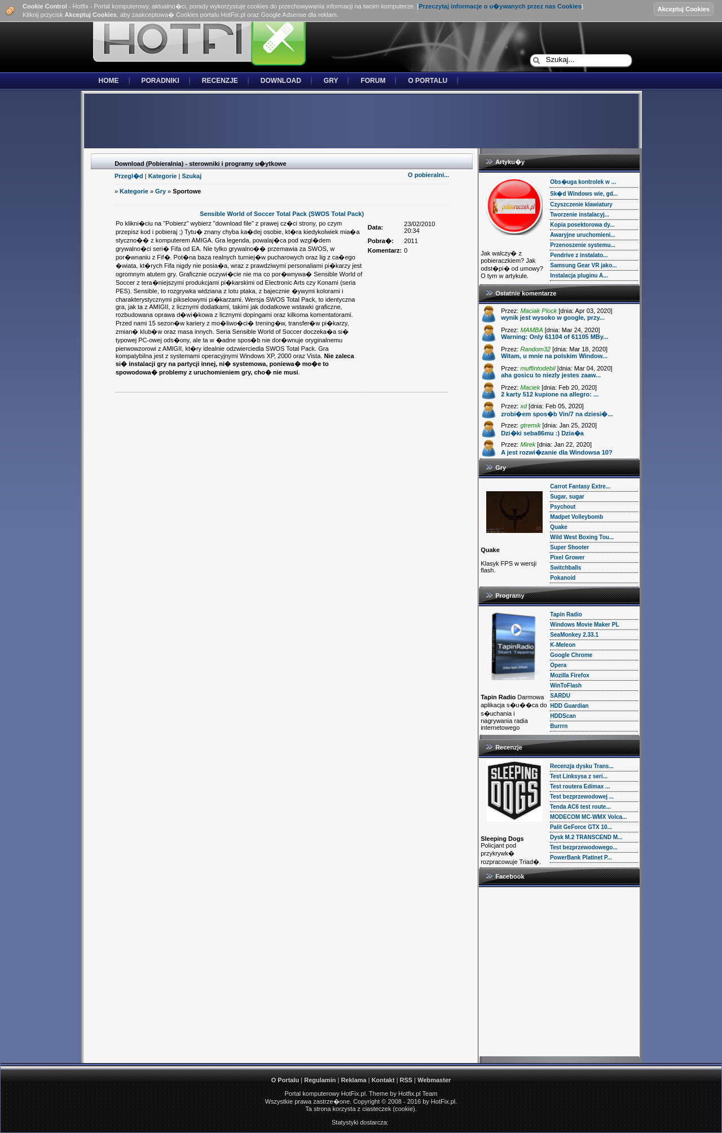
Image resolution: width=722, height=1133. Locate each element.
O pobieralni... (428, 174)
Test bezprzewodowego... (584, 847)
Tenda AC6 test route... (580, 807)
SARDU (560, 696)
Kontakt (383, 1080)
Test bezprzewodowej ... (582, 796)
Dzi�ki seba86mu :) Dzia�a (542, 433)
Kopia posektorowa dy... (582, 225)
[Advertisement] (361, 121)
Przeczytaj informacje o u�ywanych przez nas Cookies (500, 6)
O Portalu (427, 81)
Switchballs (565, 568)
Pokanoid (562, 578)
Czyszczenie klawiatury (581, 204)
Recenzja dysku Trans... (582, 766)
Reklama (353, 1080)
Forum (372, 81)
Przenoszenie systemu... (582, 245)
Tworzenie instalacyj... (579, 214)
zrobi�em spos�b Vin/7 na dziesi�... (557, 414)
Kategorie (162, 176)
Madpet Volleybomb (576, 517)
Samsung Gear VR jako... (583, 265)
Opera (558, 665)
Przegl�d (129, 176)
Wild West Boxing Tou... (582, 537)
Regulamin (320, 1080)
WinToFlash (566, 685)
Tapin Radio (566, 614)
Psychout (562, 507)
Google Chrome (571, 655)
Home (109, 81)
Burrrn (558, 726)
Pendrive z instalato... (578, 255)
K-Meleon (562, 645)
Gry (331, 81)
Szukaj (191, 176)
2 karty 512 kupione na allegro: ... (549, 394)
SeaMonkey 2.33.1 (574, 635)
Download (281, 81)
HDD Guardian (569, 706)
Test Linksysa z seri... (578, 776)
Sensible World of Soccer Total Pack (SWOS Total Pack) (282, 213)
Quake (558, 527)
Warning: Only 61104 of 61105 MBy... (554, 336)
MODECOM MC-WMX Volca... (588, 817)
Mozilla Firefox (569, 675)
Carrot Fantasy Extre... (580, 486)
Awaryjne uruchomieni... (582, 235)
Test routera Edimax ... (580, 786)
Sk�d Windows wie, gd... (584, 194)
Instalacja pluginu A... (578, 275)
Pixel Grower (567, 557)
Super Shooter (569, 547)
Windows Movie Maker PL (584, 624)
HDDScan (563, 716)
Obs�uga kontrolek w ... (583, 182)
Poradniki (160, 81)
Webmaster (434, 1080)
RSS (406, 1080)
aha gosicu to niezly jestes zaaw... (551, 375)
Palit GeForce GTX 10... (581, 827)
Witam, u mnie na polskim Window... (554, 355)
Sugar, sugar (567, 496)
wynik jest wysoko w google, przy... (553, 317)
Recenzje (220, 81)
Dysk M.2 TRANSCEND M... (586, 837)
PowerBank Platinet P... (581, 857)
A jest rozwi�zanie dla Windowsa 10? (557, 452)
